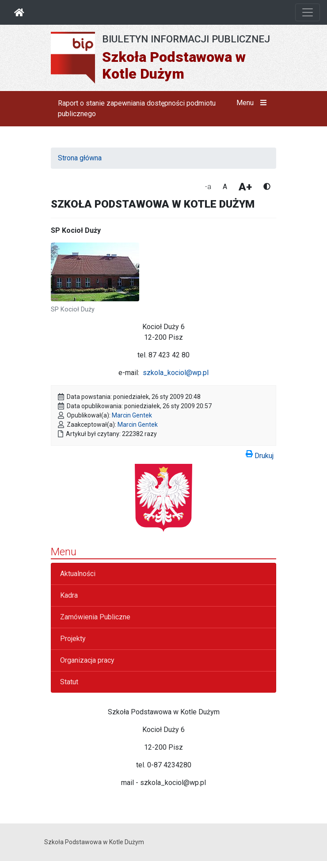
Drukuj (260, 454)
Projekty (73, 638)
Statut (69, 682)
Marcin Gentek (132, 415)
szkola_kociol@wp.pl (176, 372)
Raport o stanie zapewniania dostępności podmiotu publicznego (137, 108)
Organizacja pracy (87, 660)
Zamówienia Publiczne (95, 617)
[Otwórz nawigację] (307, 12)
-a (208, 186)
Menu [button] (253, 103)
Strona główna (80, 158)
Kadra (69, 595)
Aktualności (77, 573)
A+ (245, 187)
